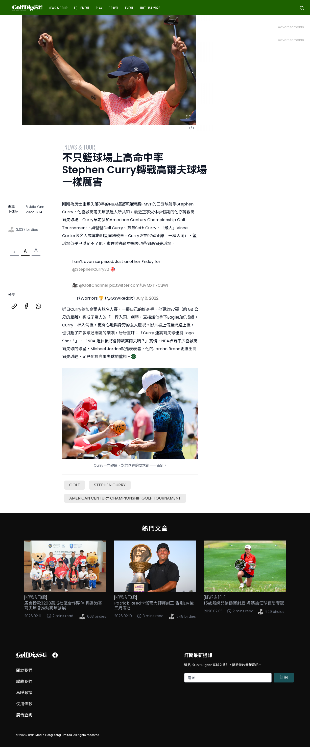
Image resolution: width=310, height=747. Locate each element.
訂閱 (284, 677)
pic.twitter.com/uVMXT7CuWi (138, 285)
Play (99, 7)
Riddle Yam (35, 206)
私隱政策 (24, 693)
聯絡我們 (24, 681)
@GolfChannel (93, 285)
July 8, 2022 (147, 298)
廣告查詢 (24, 715)
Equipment (81, 7)
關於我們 (24, 670)
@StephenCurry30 (90, 269)
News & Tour (58, 7)
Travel (114, 7)
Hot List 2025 (150, 7)
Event (129, 7)
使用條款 (24, 704)
